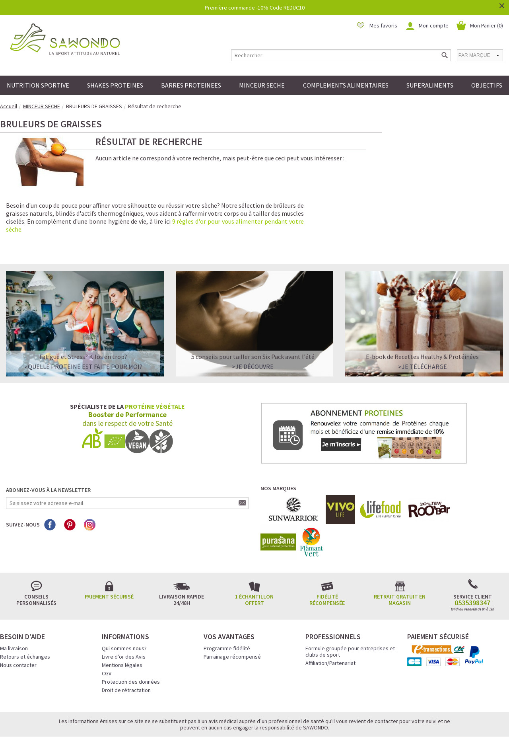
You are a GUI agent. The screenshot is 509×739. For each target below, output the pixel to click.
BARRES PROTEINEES (191, 85)
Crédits (282, 721)
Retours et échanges (25, 626)
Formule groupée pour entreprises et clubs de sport (350, 621)
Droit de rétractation (126, 660)
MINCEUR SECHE (262, 85)
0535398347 (472, 573)
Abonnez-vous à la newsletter (48, 460)
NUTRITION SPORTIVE (38, 85)
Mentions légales (122, 635)
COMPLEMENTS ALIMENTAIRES (346, 85)
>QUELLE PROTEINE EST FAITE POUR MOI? (83, 337)
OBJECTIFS (486, 85)
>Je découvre (253, 337)
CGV (106, 643)
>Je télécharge (422, 337)
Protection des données (131, 651)
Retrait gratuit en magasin (399, 570)
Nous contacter (18, 635)
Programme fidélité (227, 618)
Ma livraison (14, 618)
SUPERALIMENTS (429, 85)
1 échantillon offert (254, 570)
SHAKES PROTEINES (115, 85)
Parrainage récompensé (232, 626)
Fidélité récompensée (327, 570)
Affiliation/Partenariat (330, 633)
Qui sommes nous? (124, 618)
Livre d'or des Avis (124, 626)
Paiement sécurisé (109, 567)
